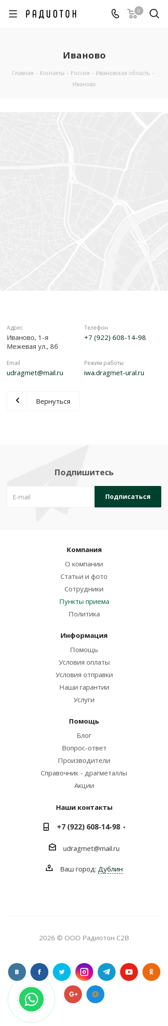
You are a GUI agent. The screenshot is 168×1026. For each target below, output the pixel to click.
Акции (84, 785)
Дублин (110, 868)
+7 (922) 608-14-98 (115, 337)
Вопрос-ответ (84, 747)
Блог (84, 735)
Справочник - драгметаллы (84, 772)
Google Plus (73, 994)
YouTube (129, 972)
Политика (84, 613)
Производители (84, 760)
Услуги (84, 699)
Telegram (107, 972)
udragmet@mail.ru (35, 372)
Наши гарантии (84, 687)
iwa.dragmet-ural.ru (114, 372)
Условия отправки (84, 674)
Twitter (62, 972)
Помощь (84, 649)
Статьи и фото (84, 576)
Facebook (39, 972)
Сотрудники (84, 588)
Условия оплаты (84, 661)
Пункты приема (84, 601)
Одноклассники (151, 972)
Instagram (84, 972)
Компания (84, 549)
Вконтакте (17, 972)
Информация (84, 635)
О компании (84, 563)
